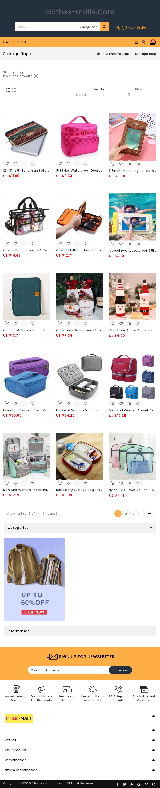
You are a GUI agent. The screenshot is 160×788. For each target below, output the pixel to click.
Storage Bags (146, 54)
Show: (139, 89)
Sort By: (99, 89)
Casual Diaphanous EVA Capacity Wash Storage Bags (46, 250)
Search (104, 26)
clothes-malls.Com (80, 12)
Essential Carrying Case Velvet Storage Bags (39, 410)
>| (149, 513)
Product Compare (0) (21, 76)
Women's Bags (118, 54)
